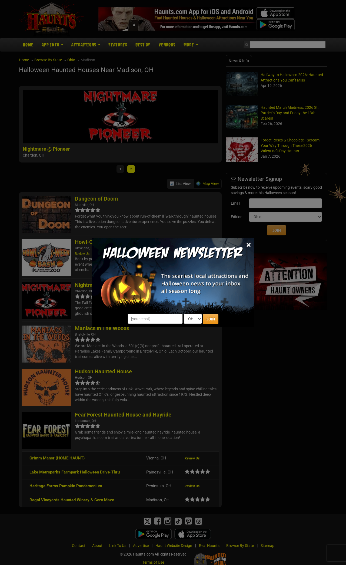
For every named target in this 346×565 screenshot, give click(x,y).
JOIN (210, 319)
